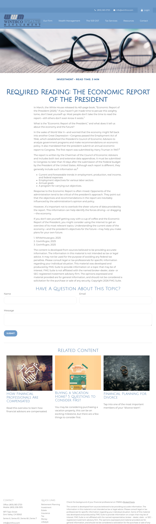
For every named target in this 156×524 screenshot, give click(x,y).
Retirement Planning (50, 497)
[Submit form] (10, 326)
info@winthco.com (123, 2)
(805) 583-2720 (102, 2)
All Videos (45, 520)
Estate (44, 503)
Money (44, 511)
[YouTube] (9, 519)
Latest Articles (47, 517)
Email (82, 286)
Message (9, 303)
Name (7, 286)
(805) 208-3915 (16, 500)
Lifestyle (44, 514)
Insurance (45, 506)
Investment (46, 500)
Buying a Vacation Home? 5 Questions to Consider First (75, 389)
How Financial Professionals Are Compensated (22, 389)
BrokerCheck (129, 494)
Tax (42, 508)
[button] (48, 13)
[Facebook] (5, 519)
